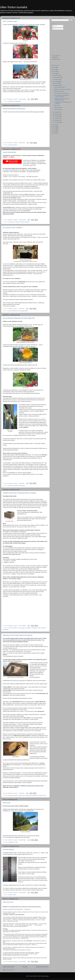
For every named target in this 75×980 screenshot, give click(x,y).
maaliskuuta (57, 118)
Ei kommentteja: (22, 99)
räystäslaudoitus (24, 310)
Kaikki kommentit (57, 28)
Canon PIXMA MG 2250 (14, 310)
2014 (54, 71)
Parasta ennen (21, 795)
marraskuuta (57, 77)
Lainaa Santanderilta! (9, 152)
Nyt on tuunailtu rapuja (10, 21)
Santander (27, 221)
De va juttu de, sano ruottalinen (12, 227)
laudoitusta (15, 485)
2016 (54, 67)
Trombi (16, 842)
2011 (54, 127)
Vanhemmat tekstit (42, 967)
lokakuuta (56, 79)
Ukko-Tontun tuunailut (13, 7)
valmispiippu (6, 629)
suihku (14, 894)
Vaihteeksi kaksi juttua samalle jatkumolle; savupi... (61, 99)
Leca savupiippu (21, 627)
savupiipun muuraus (36, 627)
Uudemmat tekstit (8, 967)
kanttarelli (10, 485)
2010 (54, 129)
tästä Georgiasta (41, 912)
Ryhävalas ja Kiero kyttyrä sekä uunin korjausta (17, 635)
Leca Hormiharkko (12, 627)
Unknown (55, 57)
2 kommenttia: (21, 142)
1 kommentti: (21, 308)
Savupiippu (28, 627)
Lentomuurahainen (12, 144)
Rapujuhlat (18, 101)
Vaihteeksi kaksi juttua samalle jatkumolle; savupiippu (19, 493)
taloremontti (22, 485)
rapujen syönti (11, 101)
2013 (54, 73)
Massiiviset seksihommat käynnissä (14, 108)
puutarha (10, 894)
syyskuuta (56, 81)
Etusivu (25, 967)
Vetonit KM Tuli (42, 795)
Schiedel (43, 627)
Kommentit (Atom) (10, 969)
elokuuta (56, 83)
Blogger (47, 976)
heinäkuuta (57, 85)
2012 (54, 124)
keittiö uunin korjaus (13, 795)
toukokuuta (57, 114)
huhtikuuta (57, 116)
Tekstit (54, 26)
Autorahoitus (11, 221)
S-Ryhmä (22, 221)
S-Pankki (17, 221)
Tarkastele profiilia (56, 59)
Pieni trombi (6, 803)
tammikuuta (57, 122)
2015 (54, 69)
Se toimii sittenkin (8, 849)
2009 (54, 131)
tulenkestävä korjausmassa (32, 795)
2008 (54, 133)
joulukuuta (57, 75)
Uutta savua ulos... (8, 902)
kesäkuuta (57, 112)
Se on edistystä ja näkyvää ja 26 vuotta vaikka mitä (19, 318)
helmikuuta (57, 120)
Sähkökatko (11, 842)
